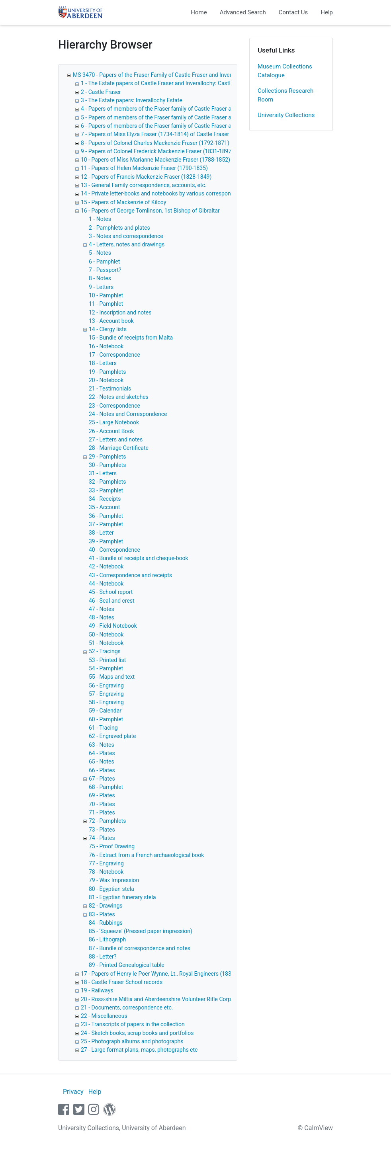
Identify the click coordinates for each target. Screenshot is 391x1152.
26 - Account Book (111, 431)
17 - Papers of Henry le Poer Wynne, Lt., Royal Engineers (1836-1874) (165, 973)
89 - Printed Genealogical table (126, 965)
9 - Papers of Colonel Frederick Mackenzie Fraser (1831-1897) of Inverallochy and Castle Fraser (198, 151)
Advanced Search (243, 12)
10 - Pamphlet (106, 295)
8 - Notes (100, 278)
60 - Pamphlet (106, 719)
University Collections (286, 115)
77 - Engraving (106, 863)
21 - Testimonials (110, 388)
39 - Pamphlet (106, 541)
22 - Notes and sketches (119, 397)
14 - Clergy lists (108, 329)
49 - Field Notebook (113, 626)
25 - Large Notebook (114, 422)
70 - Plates (102, 804)
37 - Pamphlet (106, 524)
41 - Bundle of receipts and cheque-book (138, 558)
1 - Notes (100, 219)
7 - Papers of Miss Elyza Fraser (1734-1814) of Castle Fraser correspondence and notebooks (195, 134)
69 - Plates (102, 795)
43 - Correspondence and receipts (130, 575)
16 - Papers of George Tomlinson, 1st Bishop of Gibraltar (150, 210)
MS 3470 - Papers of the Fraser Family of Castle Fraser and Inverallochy (161, 75)
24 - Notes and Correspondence (128, 414)
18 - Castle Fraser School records (121, 982)
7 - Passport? (105, 270)
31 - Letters (103, 473)
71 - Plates (102, 812)
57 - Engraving (106, 694)
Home (199, 12)
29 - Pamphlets (107, 456)
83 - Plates (102, 914)
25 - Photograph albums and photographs (132, 1041)
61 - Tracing (103, 727)
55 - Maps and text (112, 677)
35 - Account (104, 507)
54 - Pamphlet (106, 668)
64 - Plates (102, 753)
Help (327, 12)
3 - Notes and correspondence (126, 236)
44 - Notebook (106, 583)
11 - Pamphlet (106, 304)
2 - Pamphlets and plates (119, 228)
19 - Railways (97, 990)
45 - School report (111, 592)
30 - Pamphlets (107, 465)
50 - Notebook (106, 634)
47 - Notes (101, 609)
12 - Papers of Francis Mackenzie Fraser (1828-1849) (146, 177)
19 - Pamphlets (107, 372)
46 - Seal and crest (112, 600)
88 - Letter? (102, 956)
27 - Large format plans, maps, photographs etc (139, 1050)
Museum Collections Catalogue (285, 71)
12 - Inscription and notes (120, 312)
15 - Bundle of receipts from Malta (131, 337)
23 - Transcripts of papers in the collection (133, 1024)
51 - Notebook (106, 643)
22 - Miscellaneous (104, 1016)
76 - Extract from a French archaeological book (146, 855)
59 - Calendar (105, 710)
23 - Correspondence (114, 405)
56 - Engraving (106, 685)
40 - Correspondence (114, 550)
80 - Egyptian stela (111, 889)
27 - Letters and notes (116, 439)
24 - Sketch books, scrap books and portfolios (137, 1033)
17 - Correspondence (114, 354)
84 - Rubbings (106, 923)
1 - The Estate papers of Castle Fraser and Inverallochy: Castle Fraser (165, 83)
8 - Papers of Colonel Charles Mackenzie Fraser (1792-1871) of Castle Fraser (175, 143)
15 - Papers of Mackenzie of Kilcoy (123, 202)
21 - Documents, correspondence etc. (127, 1007)
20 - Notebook (106, 380)
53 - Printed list (107, 660)
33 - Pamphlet (106, 490)
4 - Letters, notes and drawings (126, 244)
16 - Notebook (106, 346)
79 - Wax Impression (114, 880)
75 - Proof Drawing (112, 846)
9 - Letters (101, 287)
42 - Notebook (106, 566)
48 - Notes (101, 617)
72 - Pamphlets (107, 821)
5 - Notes (100, 253)
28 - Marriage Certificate (119, 448)
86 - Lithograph (107, 939)
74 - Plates (102, 838)
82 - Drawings (106, 905)
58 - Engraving (106, 702)
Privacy (73, 1091)
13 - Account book (111, 321)
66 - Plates (102, 770)
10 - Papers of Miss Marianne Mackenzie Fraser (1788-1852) (155, 159)
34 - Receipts (105, 499)
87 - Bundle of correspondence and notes (139, 948)
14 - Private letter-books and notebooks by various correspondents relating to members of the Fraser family (213, 193)
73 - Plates (102, 829)
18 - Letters (103, 363)
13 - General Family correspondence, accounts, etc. (144, 185)
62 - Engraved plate (112, 736)
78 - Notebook (106, 872)
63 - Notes (101, 745)
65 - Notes (101, 761)
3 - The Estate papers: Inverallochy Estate (131, 100)
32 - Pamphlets (107, 481)
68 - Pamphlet (106, 787)
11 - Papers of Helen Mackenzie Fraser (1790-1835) (144, 168)
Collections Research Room (285, 95)
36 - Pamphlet (106, 516)
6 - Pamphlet (104, 261)
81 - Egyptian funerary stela (122, 897)
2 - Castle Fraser (101, 92)
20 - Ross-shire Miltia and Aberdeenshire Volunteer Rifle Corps (157, 999)
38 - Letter (101, 532)
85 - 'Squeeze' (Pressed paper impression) (140, 931)
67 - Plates (102, 778)
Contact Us (293, 12)
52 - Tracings (105, 651)
